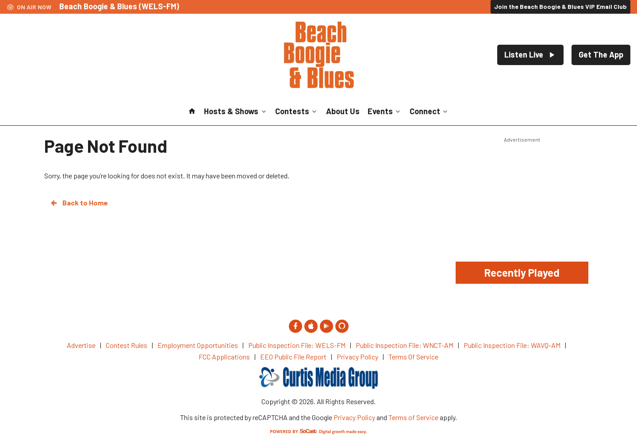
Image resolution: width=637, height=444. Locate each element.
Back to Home (79, 202)
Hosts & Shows (235, 111)
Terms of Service (413, 417)
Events (385, 111)
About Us (343, 111)
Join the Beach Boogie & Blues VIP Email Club (560, 6)
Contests (296, 111)
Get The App (601, 54)
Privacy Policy (354, 417)
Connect (429, 111)
